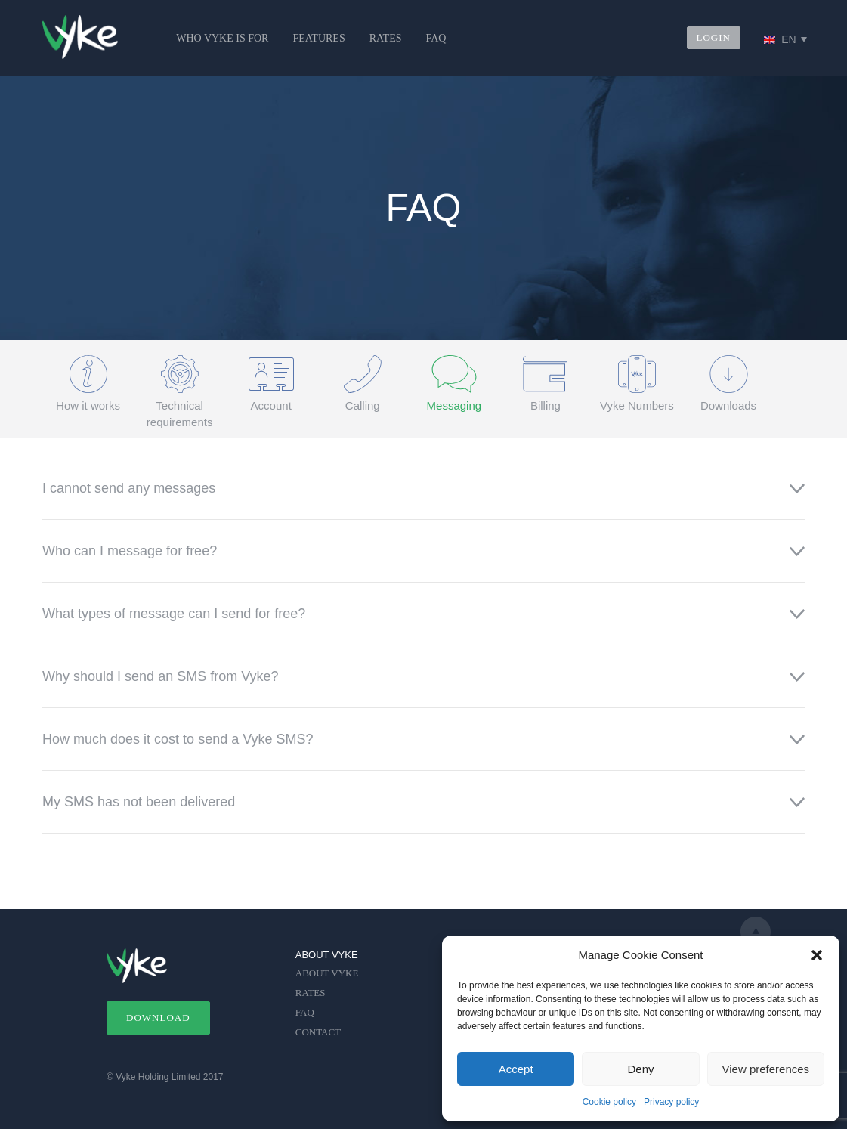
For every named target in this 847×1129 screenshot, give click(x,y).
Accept (516, 1068)
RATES (385, 38)
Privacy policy (671, 1102)
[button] (816, 955)
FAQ (435, 38)
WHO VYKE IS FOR (222, 38)
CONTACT (318, 1032)
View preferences (766, 1068)
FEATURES (318, 38)
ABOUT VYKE (327, 973)
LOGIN (714, 37)
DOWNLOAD (158, 1017)
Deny (640, 1068)
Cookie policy (609, 1102)
